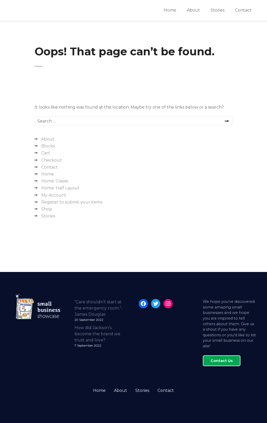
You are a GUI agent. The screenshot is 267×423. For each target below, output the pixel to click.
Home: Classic (55, 181)
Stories (217, 10)
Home (170, 10)
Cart (45, 153)
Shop (46, 209)
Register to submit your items (71, 202)
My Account (53, 195)
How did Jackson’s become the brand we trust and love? (97, 333)
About (193, 10)
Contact (243, 10)
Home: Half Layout (60, 188)
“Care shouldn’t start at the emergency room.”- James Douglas (98, 308)
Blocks (48, 146)
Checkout (51, 160)
